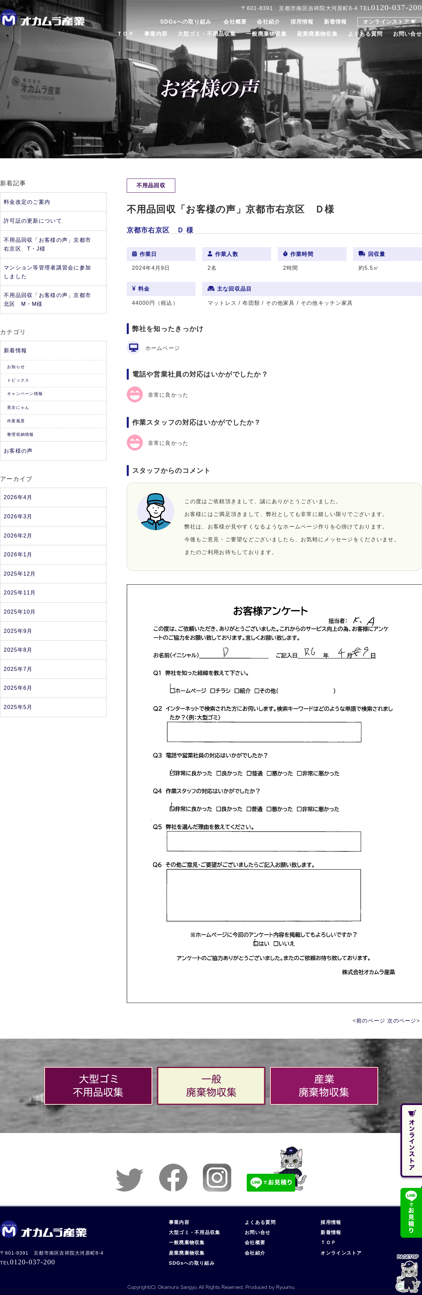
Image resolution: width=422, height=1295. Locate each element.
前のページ (370, 1021)
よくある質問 (365, 34)
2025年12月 (20, 574)
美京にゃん (18, 407)
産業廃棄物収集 (317, 34)
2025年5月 (18, 707)
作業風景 (16, 421)
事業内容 (156, 34)
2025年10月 (20, 612)
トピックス (18, 380)
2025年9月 (18, 631)
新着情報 (335, 22)
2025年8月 (18, 650)
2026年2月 (18, 536)
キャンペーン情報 (25, 393)
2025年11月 (20, 592)
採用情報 (302, 22)
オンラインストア (386, 22)
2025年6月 (18, 688)
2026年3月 (18, 516)
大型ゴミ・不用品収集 (207, 34)
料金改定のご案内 (27, 202)
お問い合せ (407, 34)
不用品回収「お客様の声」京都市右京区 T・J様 (47, 244)
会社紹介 (268, 22)
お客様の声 (18, 451)
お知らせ (16, 366)
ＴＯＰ (125, 34)
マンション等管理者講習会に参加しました (47, 272)
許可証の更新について (33, 221)
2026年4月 (18, 497)
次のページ (401, 1021)
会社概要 (235, 22)
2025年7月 (18, 669)
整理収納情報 (20, 434)
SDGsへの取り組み (185, 22)
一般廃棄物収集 (266, 34)
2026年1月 (18, 554)
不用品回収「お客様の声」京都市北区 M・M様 (47, 299)
